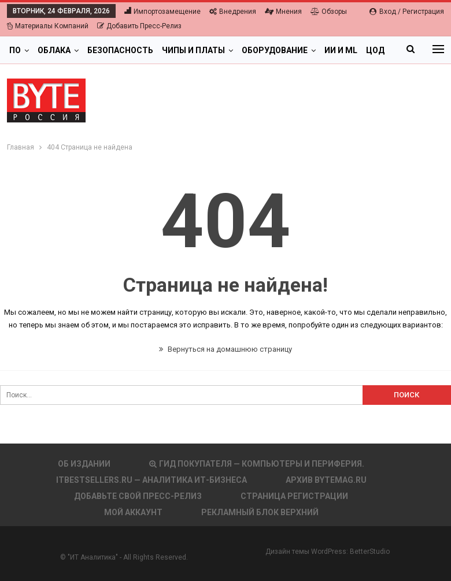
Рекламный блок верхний (260, 512)
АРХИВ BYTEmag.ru (326, 480)
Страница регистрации (294, 496)
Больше (342, 50)
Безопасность (120, 50)
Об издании (84, 463)
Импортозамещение (162, 12)
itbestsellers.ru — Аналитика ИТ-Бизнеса (151, 480)
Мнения (283, 12)
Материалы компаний (47, 26)
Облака (54, 50)
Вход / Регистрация (406, 12)
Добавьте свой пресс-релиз (138, 496)
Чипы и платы (193, 50)
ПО (15, 50)
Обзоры (328, 12)
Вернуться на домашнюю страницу (225, 349)
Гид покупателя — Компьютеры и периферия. (256, 463)
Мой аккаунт (133, 512)
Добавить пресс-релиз (139, 26)
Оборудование (275, 50)
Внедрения (232, 12)
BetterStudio (370, 552)
